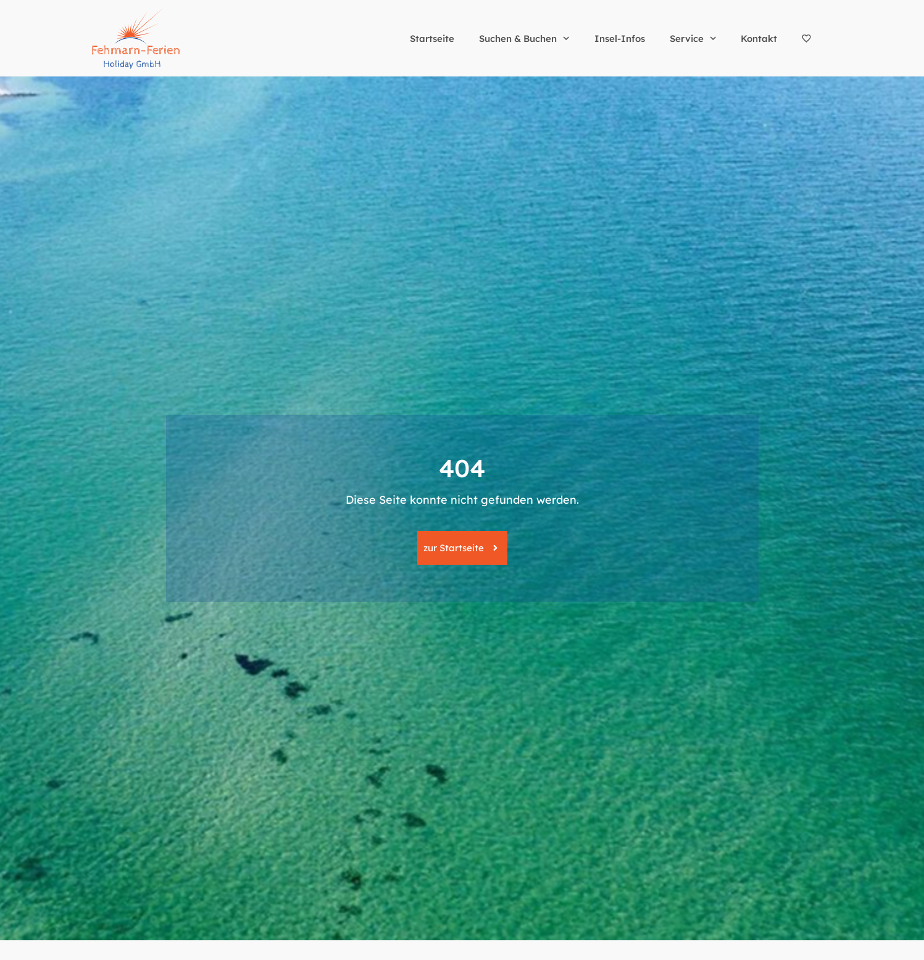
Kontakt (759, 38)
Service (693, 38)
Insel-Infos (619, 38)
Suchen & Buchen (524, 38)
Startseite (432, 38)
